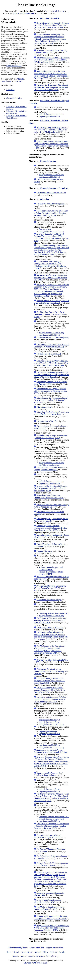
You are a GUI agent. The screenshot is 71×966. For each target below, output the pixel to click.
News (22, 956)
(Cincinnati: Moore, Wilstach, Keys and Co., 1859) (50, 620)
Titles (45, 952)
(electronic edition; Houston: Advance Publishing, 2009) (51, 213)
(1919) (53, 337)
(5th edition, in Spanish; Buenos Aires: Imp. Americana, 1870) (50, 879)
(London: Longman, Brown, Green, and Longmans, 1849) (50, 699)
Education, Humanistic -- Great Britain (16, 112)
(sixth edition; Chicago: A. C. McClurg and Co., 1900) (50, 391)
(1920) (49, 354)
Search (16, 952)
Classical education (14, 98)
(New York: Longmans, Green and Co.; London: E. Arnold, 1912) (51, 87)
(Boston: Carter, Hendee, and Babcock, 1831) (49, 908)
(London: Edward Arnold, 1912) (50, 436)
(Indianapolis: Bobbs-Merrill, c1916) (49, 496)
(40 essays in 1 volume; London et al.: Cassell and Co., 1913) (51, 761)
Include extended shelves (55, 11)
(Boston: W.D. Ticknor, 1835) (50, 588)
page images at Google (48, 731)
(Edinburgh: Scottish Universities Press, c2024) (50, 264)
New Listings (26, 952)
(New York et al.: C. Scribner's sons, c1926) (51, 302)
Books (15, 956)
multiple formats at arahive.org (51, 724)
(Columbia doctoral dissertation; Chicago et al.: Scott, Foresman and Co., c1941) (51, 635)
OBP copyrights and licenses (35, 963)
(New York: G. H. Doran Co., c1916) (49, 690)
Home (8, 952)
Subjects (53, 952)
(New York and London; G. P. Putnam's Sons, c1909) (51, 345)
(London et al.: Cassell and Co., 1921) (51, 857)
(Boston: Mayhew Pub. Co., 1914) (51, 520)
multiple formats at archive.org (51, 114)
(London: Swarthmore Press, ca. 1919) (51, 826)
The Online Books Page (35, 5)
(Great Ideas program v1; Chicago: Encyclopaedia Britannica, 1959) (51, 74)
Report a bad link (37, 948)
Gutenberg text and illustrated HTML (54, 613)
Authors (37, 952)
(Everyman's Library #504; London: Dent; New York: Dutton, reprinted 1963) (51, 237)
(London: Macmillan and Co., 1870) (47, 901)
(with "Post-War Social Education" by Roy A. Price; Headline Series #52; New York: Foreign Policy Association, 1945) (51, 250)
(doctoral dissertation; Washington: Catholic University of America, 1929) (49, 649)
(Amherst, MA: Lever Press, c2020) (52, 59)
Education (10, 90)
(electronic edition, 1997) (50, 51)
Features (30, 956)
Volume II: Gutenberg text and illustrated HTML (51, 573)
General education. (13, 65)
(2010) (51, 204)
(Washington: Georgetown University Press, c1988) (51, 144)
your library (6, 81)
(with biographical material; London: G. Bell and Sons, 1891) (51, 488)
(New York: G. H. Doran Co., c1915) (49, 680)
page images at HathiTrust (49, 116)
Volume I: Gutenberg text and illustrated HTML (51, 568)
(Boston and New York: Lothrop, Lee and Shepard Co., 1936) (50, 277)
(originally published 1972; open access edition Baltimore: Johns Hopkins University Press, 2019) (50, 39)
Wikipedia (20, 79)
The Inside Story (52, 956)
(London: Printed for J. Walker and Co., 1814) (51, 797)
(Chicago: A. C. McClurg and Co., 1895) (51, 506)
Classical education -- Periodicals (54, 188)
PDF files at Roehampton (49, 465)
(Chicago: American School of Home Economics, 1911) (51, 864)
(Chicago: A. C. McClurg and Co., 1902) (50, 917)
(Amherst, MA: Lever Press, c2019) (51, 25)
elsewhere (18, 81)
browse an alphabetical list (24, 13)
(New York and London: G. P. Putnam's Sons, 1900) (50, 400)
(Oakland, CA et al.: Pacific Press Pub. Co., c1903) (50, 383)
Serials (62, 952)
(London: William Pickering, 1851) (48, 774)
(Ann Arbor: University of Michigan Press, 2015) (51, 129)
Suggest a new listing (54, 948)
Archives (39, 956)
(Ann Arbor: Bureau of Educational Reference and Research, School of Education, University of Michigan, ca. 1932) (51, 290)
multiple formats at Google (50, 722)
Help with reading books (18, 948)
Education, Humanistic (50, 18)
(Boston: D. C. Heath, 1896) (51, 363)
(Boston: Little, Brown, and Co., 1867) (50, 528)
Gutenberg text (45, 229)
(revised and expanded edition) (50, 751)
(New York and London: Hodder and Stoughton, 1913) (51, 927)
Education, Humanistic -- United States (16, 117)
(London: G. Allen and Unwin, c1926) (50, 314)
